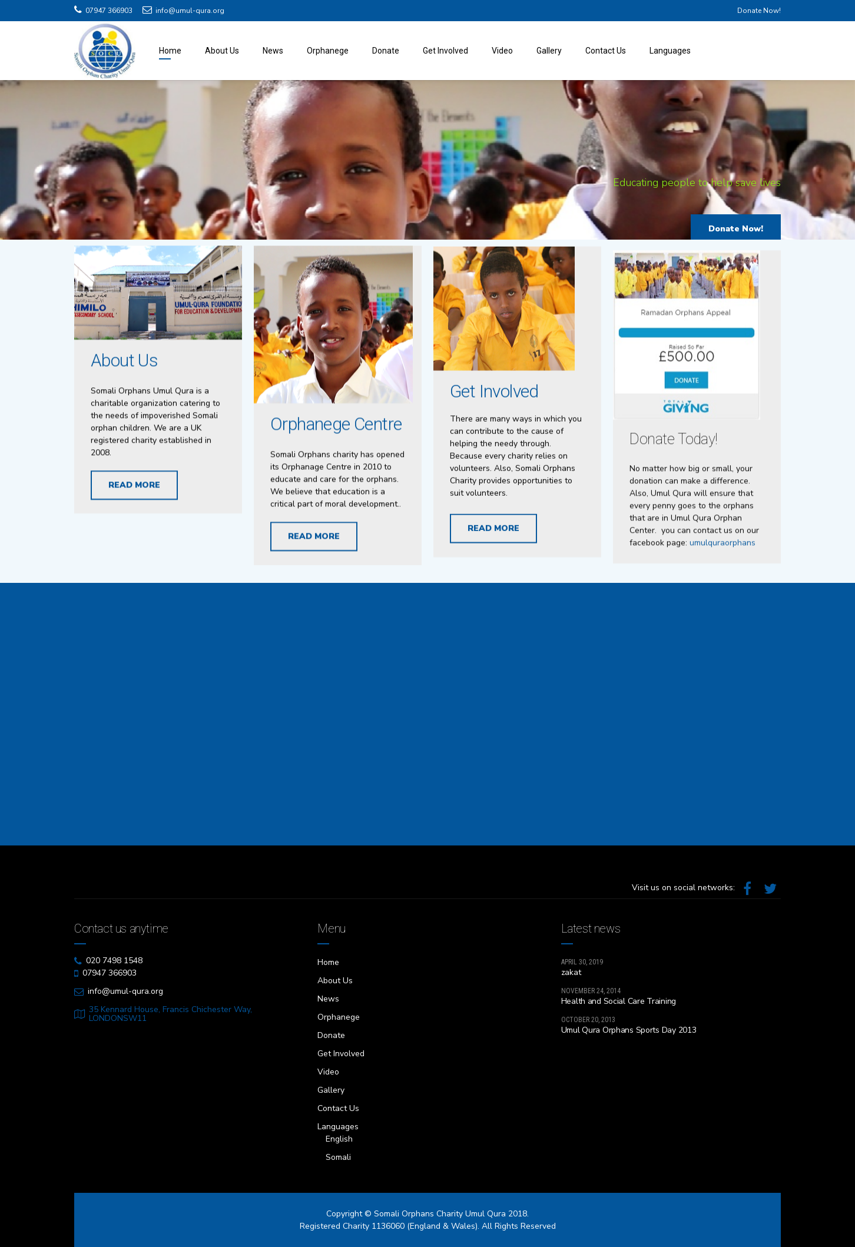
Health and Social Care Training (618, 1001)
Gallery (549, 50)
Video (502, 50)
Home (170, 50)
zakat (571, 972)
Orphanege (328, 50)
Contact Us (605, 50)
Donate (385, 50)
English (339, 1139)
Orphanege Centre (336, 429)
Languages (670, 50)
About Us (222, 50)
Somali (338, 1157)
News (273, 50)
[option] (427, 163)
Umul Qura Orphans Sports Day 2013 (629, 1030)
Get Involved (445, 50)
